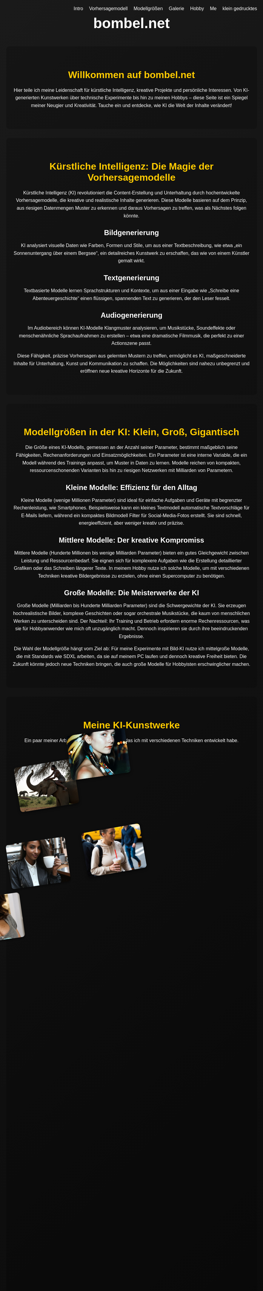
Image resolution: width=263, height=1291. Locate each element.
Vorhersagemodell (108, 8)
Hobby (197, 8)
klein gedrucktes (239, 8)
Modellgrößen (148, 8)
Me (213, 8)
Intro (78, 8)
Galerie (176, 8)
